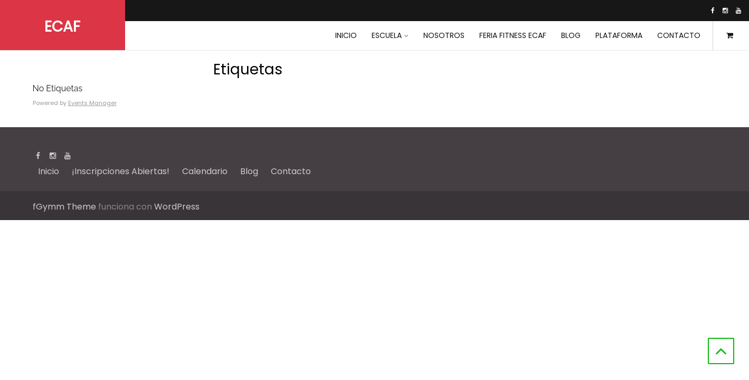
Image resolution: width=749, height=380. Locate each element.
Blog (571, 35)
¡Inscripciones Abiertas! (120, 171)
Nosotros (443, 35)
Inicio (48, 171)
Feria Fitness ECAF (512, 35)
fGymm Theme (64, 207)
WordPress (177, 207)
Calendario (204, 171)
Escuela (387, 35)
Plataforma (618, 35)
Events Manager (92, 103)
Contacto (678, 35)
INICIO (346, 35)
